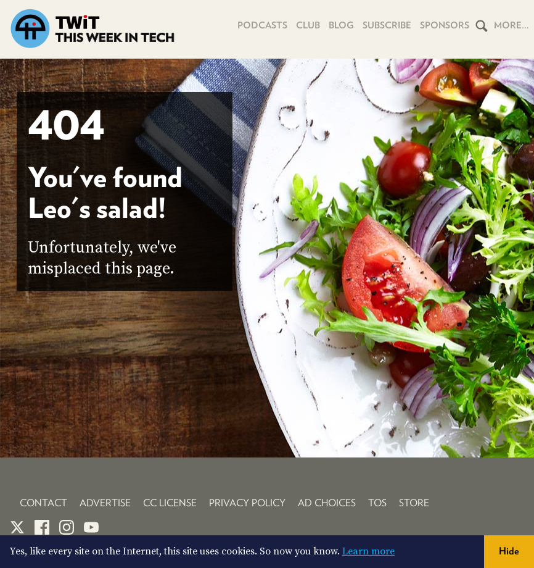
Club (308, 25)
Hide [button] (509, 551)
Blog (341, 25)
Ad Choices (327, 503)
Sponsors (444, 25)
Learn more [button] (368, 551)
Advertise (105, 503)
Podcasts (262, 25)
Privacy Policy (247, 503)
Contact (43, 503)
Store (414, 503)
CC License (170, 503)
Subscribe (387, 25)
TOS (377, 503)
